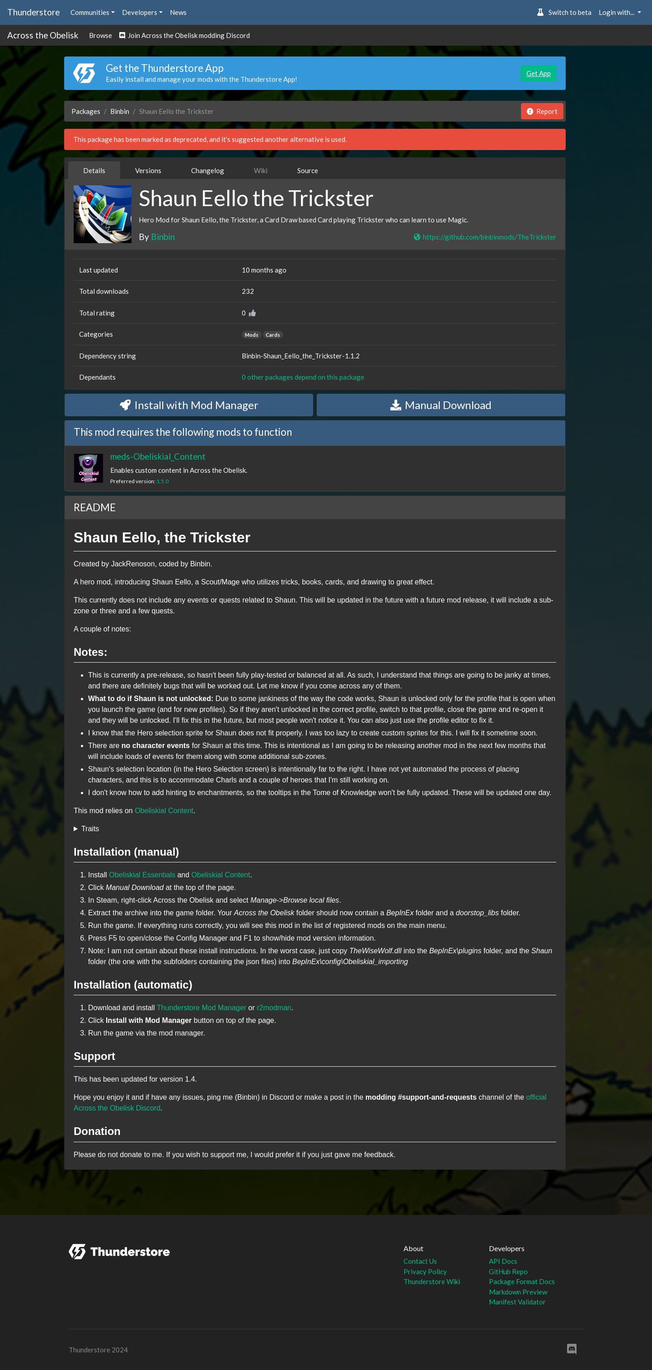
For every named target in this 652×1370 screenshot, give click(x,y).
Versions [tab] (148, 170)
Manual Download (441, 404)
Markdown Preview (518, 1292)
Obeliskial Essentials (142, 875)
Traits (90, 829)
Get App (538, 73)
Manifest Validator (517, 1302)
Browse (100, 35)
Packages (85, 111)
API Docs (503, 1261)
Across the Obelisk (42, 35)
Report (542, 111)
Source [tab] (307, 170)
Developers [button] (139, 12)
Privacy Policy (425, 1271)
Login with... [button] (617, 12)
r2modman (274, 1008)
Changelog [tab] (207, 170)
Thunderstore (33, 12)
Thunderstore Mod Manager (201, 1008)
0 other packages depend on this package (303, 377)
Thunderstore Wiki (431, 1281)
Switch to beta (564, 12)
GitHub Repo (508, 1271)
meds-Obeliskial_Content (158, 456)
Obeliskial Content (164, 810)
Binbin (119, 111)
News (178, 12)
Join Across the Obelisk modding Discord (184, 35)
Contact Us (420, 1261)
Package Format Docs (522, 1281)
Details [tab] (94, 170)
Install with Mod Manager (189, 404)
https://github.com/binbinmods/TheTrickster (484, 237)
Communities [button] (89, 12)
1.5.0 (162, 481)
